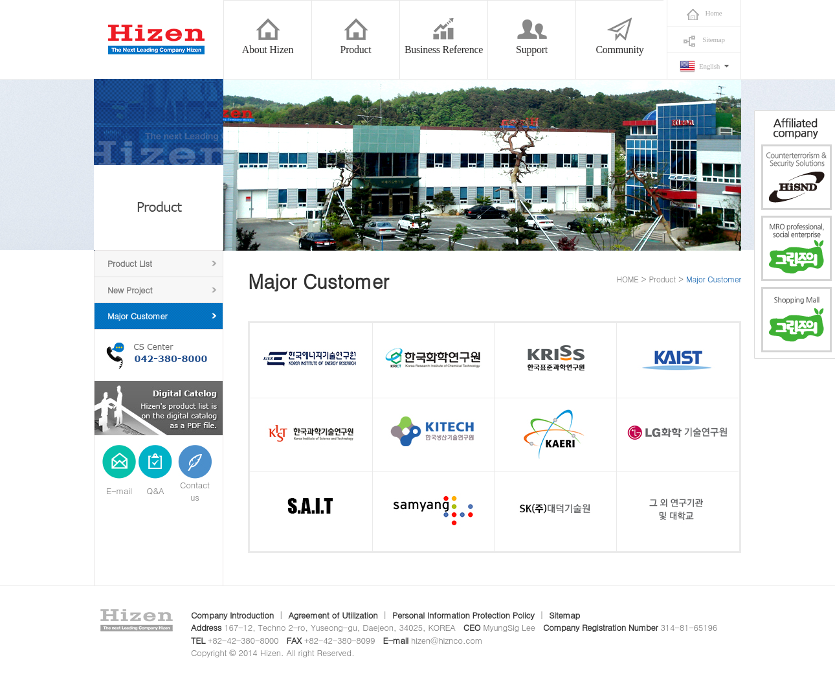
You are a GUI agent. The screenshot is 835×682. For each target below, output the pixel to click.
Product (662, 278)
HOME (628, 278)
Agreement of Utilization (332, 615)
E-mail (119, 490)
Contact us (195, 491)
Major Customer (137, 316)
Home (714, 13)
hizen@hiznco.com (446, 640)
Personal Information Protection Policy (463, 615)
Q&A (155, 490)
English (709, 66)
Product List (129, 263)
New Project (129, 290)
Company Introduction (232, 615)
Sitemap (713, 39)
